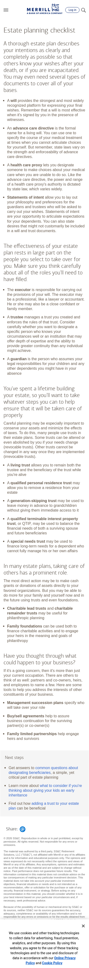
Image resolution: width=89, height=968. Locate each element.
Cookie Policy (52, 963)
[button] (6, 10)
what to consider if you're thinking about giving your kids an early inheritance (45, 790)
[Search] (83, 10)
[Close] (83, 926)
